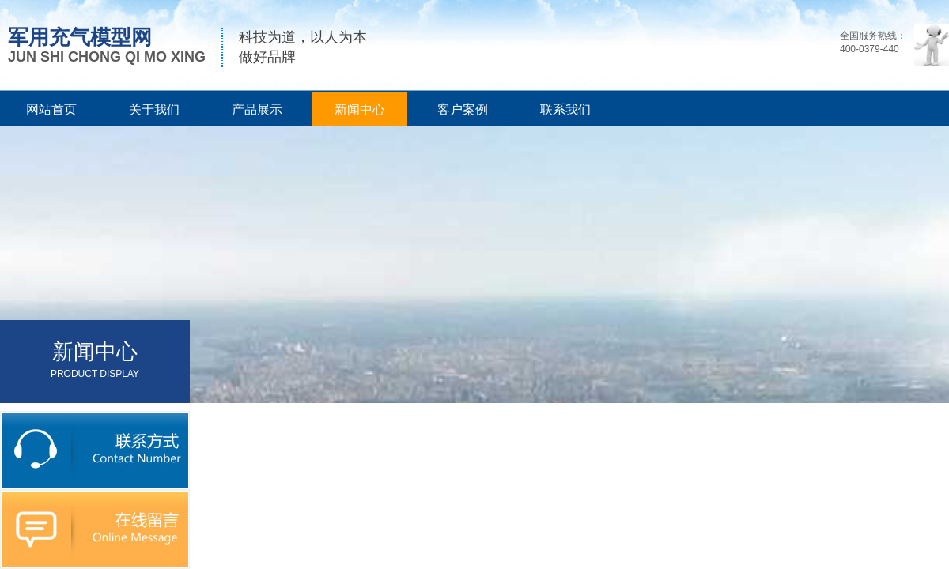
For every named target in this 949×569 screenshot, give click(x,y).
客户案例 (462, 109)
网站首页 (51, 109)
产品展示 (257, 109)
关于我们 (154, 109)
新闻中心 (360, 109)
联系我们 (565, 109)
